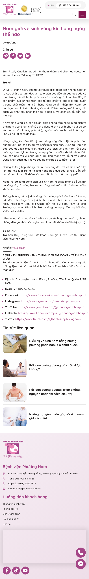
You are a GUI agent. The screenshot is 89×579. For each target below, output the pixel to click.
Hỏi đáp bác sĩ (11, 518)
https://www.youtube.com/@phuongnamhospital (51, 307)
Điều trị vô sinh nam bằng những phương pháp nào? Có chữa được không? (53, 343)
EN (52, 5)
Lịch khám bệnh (11, 513)
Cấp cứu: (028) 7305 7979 (19, 483)
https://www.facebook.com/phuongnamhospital (53, 295)
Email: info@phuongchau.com (22, 488)
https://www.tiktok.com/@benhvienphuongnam (48, 319)
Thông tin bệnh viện (14, 503)
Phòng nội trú (10, 508)
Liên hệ (6, 523)
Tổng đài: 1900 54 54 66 (18, 478)
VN (49, 5)
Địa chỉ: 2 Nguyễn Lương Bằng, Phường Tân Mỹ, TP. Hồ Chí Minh (40, 473)
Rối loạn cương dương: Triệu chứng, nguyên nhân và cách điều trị (55, 391)
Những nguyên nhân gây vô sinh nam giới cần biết (56, 416)
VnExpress (18, 247)
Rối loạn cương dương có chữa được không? (55, 367)
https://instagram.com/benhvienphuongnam (52, 301)
